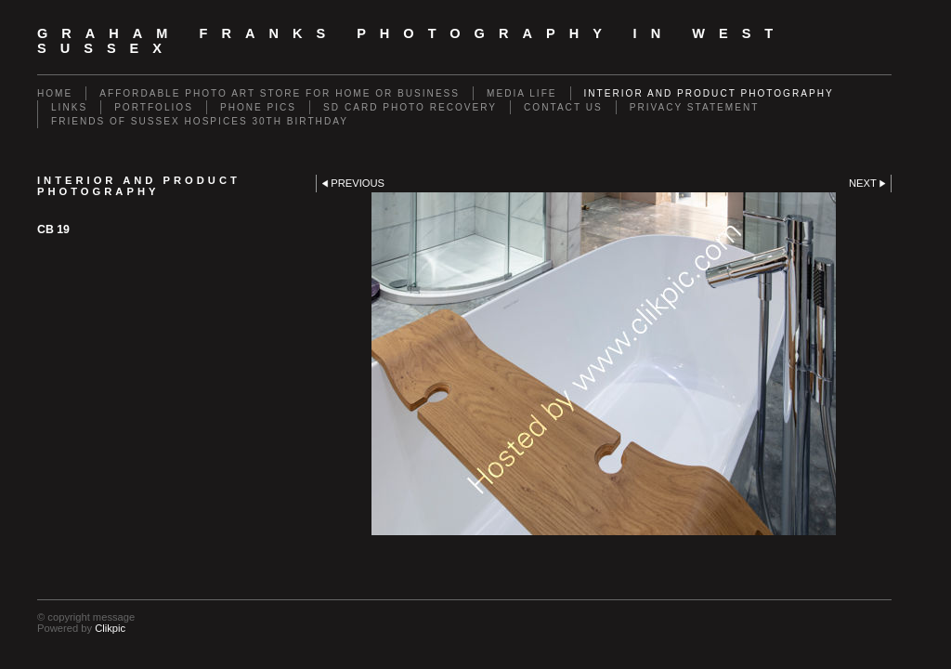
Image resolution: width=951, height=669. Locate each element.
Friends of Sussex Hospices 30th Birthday (199, 121)
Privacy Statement (695, 107)
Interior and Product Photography (709, 93)
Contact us (563, 107)
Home (54, 93)
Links (69, 107)
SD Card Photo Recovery (410, 107)
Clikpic (110, 628)
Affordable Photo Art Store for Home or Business (279, 93)
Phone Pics (258, 107)
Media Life (521, 93)
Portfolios (153, 107)
